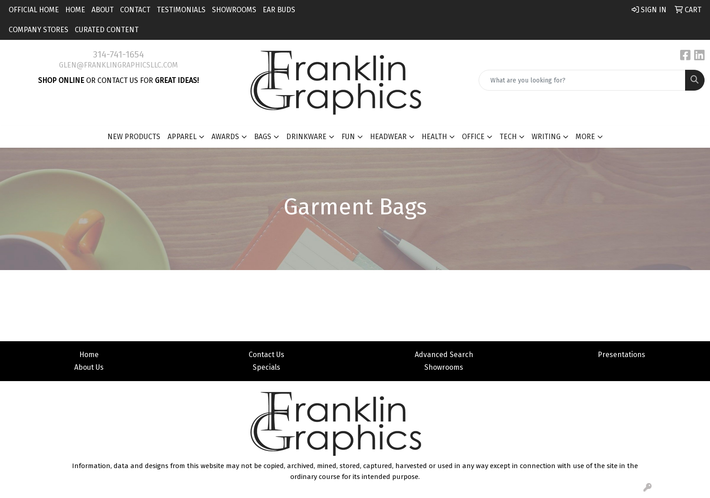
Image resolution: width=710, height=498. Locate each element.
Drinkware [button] (306, 136)
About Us (89, 367)
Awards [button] (225, 136)
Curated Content (107, 29)
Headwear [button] (388, 136)
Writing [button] (546, 136)
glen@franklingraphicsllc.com (118, 65)
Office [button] (473, 136)
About (102, 9)
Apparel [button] (182, 136)
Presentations (621, 354)
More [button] (585, 136)
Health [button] (434, 136)
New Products (133, 136)
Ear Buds (279, 9)
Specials (266, 367)
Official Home (34, 9)
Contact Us (266, 354)
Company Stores (38, 29)
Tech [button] (508, 136)
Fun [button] (348, 136)
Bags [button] (262, 136)
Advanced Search (444, 354)
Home (75, 9)
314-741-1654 (118, 54)
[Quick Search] (582, 80)
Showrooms (234, 9)
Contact (135, 9)
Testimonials (181, 9)
